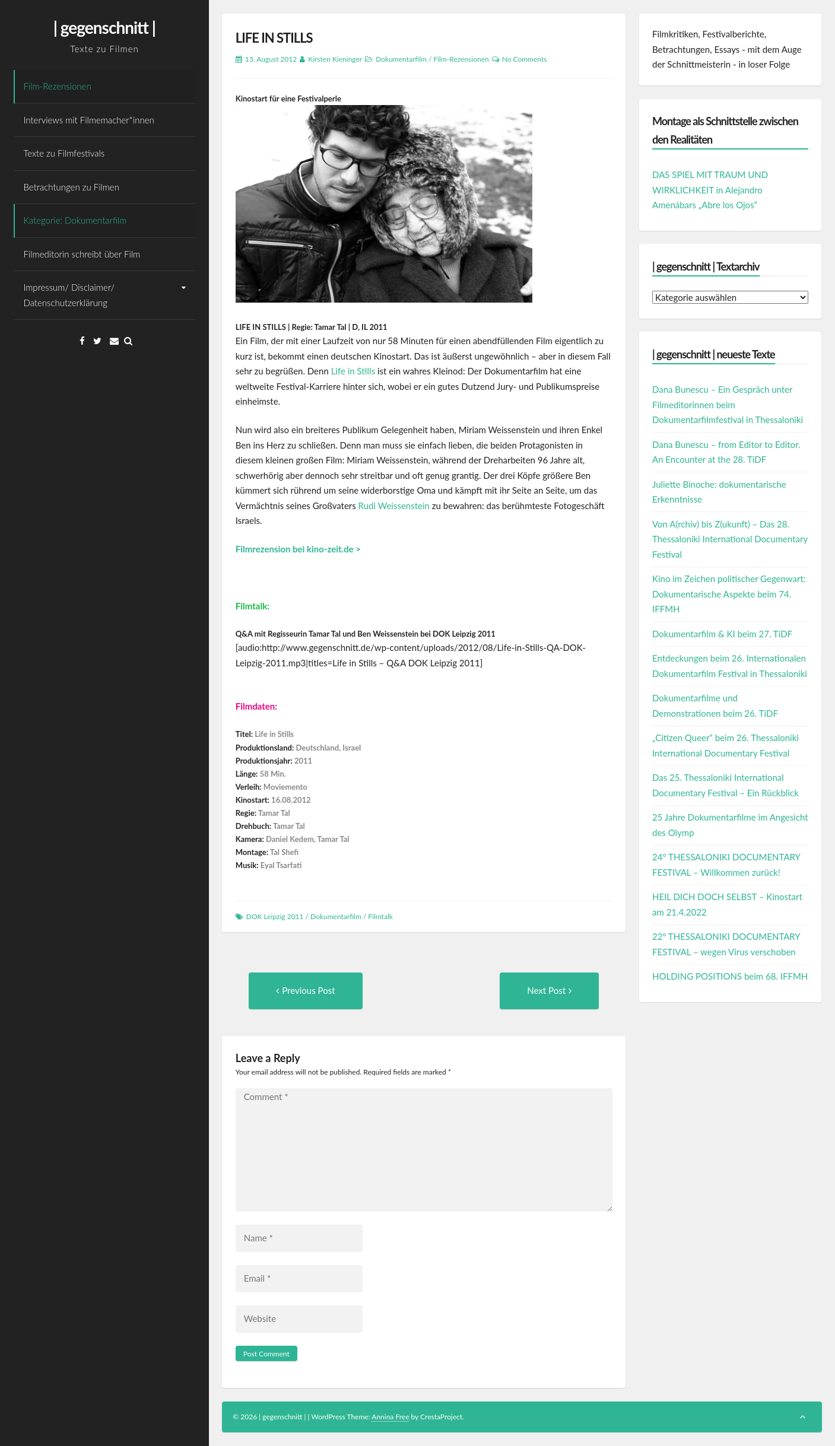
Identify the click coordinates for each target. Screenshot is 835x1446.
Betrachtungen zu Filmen (71, 187)
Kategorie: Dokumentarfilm (75, 220)
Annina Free (390, 1416)
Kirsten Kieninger (335, 59)
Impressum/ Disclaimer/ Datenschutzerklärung (69, 295)
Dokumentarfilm (401, 59)
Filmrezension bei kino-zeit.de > (298, 549)
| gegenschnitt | (104, 27)
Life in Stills (353, 371)
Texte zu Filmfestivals (64, 153)
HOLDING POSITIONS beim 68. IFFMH (730, 976)
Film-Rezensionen (57, 86)
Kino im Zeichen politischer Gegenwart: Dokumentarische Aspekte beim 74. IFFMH (729, 593)
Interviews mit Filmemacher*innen (89, 120)
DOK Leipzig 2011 (275, 916)
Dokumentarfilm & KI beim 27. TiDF (722, 633)
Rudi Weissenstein (394, 505)
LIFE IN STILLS (274, 38)
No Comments (524, 59)
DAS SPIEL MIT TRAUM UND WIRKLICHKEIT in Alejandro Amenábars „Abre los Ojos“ (710, 189)
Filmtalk (380, 916)
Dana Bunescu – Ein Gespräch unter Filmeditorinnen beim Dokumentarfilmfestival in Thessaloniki (727, 404)
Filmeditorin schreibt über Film (82, 254)
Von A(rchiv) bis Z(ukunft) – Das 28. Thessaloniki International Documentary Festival (730, 539)
